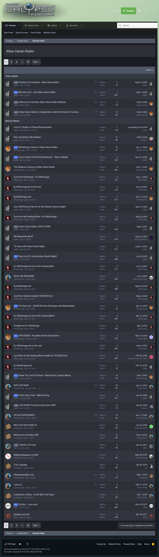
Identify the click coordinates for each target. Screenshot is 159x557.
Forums (13, 25)
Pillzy (16, 518)
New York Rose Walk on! (25, 425)
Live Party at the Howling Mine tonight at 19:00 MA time (40, 355)
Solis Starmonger (140, 279)
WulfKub (17, 458)
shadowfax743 (141, 428)
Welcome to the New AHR (26, 435)
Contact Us (101, 544)
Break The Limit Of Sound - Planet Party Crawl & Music (45, 375)
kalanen (144, 140)
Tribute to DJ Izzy (27, 445)
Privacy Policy (129, 544)
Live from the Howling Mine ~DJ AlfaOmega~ (36, 217)
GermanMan (142, 339)
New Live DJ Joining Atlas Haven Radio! (38, 256)
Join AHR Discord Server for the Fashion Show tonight (40, 207)
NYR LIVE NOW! (21, 385)
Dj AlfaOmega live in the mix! (27, 187)
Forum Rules (36, 33)
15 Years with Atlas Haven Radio (29, 246)
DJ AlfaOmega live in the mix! (28, 346)
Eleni (16, 448)
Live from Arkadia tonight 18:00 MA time (33, 296)
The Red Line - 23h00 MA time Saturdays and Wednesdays (47, 306)
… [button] (22, 62)
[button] (20, 25)
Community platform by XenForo (27, 549)
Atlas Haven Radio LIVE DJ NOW (34, 226)
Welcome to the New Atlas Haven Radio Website (42, 102)
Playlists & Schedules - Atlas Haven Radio (39, 82)
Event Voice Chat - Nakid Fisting (34, 395)
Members (74, 25)
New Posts (8, 33)
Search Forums (22, 33)
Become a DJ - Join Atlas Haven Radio (37, 92)
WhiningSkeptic (140, 240)
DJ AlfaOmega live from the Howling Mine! (34, 316)
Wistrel (144, 408)
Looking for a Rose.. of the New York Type (34, 494)
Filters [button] (148, 70)
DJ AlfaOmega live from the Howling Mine (34, 266)
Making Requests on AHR (26, 455)
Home (146, 544)
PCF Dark (10, 544)
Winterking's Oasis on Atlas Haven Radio (38, 147)
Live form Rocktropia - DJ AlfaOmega (31, 177)
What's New (34, 25)
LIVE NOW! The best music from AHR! (37, 405)
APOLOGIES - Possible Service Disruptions (39, 336)
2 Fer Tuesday (20, 465)
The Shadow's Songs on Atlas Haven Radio (34, 167)
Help (139, 544)
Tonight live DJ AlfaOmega (26, 326)
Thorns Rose (19, 279)
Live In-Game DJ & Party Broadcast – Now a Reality (43, 157)
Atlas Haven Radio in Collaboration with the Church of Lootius (49, 112)
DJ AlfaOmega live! (23, 365)
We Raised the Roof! (23, 236)
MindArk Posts (49, 33)
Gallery (55, 25)
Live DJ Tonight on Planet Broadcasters (33, 127)
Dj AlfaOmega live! (22, 197)
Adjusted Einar (141, 458)
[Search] (153, 10)
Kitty (15, 508)
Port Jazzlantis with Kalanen (27, 137)
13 (28, 62)
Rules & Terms (114, 544)
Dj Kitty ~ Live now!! (28, 504)
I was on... (18, 485)
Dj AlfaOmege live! (22, 286)
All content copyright (23, 552)
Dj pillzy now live (22, 514)
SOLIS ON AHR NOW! (24, 276)
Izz (146, 468)
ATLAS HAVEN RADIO (24, 415)
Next (35, 62)
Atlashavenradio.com (24, 475)
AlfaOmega (18, 180)
